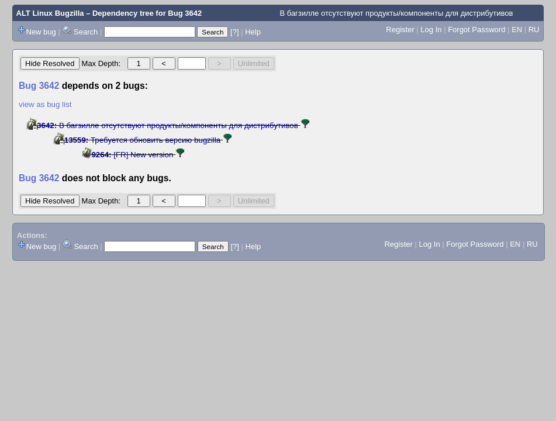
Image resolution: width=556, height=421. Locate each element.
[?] (234, 31)
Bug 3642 (185, 13)
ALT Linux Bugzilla (50, 13)
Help (253, 31)
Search (86, 31)
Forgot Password (476, 29)
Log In (430, 29)
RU (534, 29)
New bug (41, 31)
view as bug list (45, 104)
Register (400, 29)
